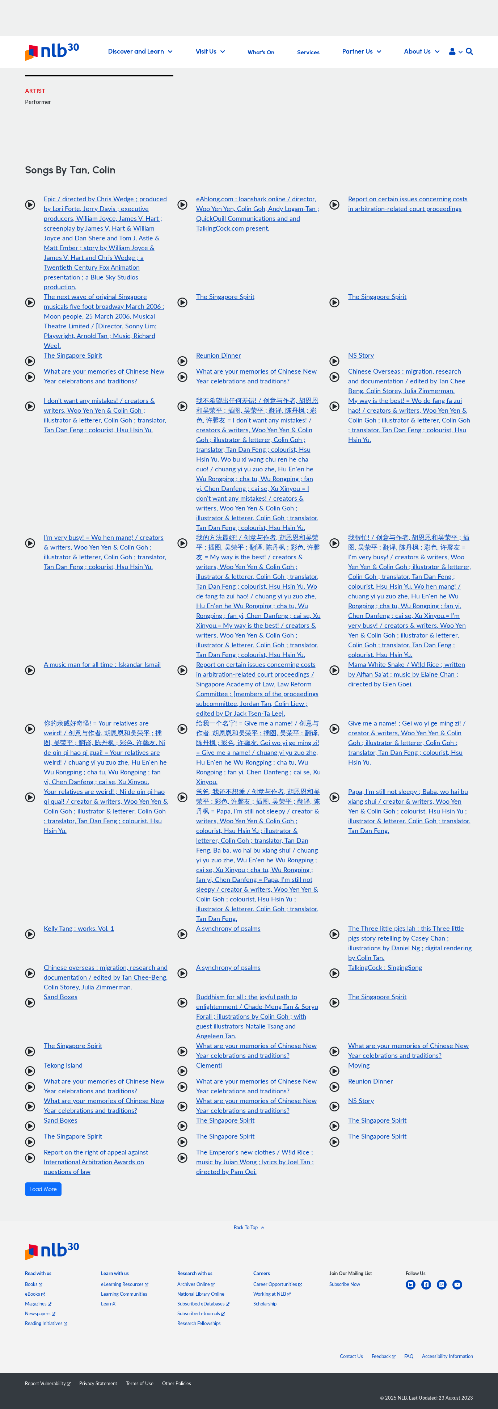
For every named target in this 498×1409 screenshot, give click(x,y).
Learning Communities (124, 1294)
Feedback (384, 1356)
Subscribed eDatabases (203, 1303)
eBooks (35, 1294)
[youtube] (460, 1289)
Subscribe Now (344, 1284)
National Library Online (200, 1294)
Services (308, 52)
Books (33, 1284)
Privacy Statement (98, 1383)
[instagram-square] (444, 1289)
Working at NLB (272, 1294)
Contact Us (351, 1356)
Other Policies (176, 1383)
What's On (261, 52)
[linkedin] (413, 1289)
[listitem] (38, 1275)
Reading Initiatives (46, 1323)
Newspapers (40, 1313)
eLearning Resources (124, 1284)
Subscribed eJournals (201, 1313)
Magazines (38, 1303)
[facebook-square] (429, 1289)
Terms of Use (139, 1383)
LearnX (108, 1303)
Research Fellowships (199, 1323)
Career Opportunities (277, 1284)
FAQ (408, 1356)
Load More (43, 1189)
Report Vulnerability (48, 1383)
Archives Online (196, 1284)
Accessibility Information (447, 1356)
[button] (456, 52)
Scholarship (265, 1303)
